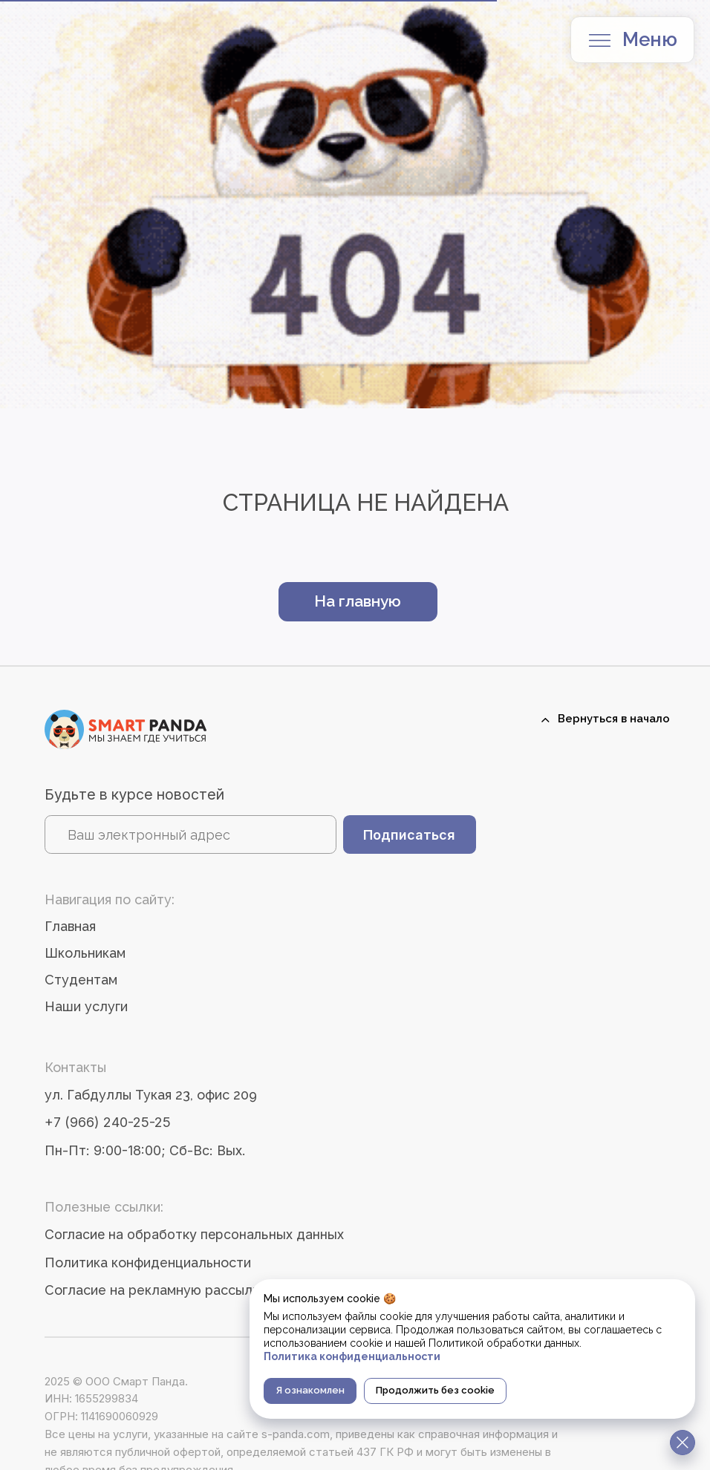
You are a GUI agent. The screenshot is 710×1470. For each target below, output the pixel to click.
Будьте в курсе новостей (134, 794)
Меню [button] (649, 39)
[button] (599, 40)
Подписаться (409, 835)
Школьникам (85, 953)
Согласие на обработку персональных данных (194, 1234)
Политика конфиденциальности (148, 1262)
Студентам (81, 979)
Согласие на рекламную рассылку (156, 1290)
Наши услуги (86, 1006)
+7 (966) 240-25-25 (108, 1122)
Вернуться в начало (614, 718)
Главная (70, 926)
